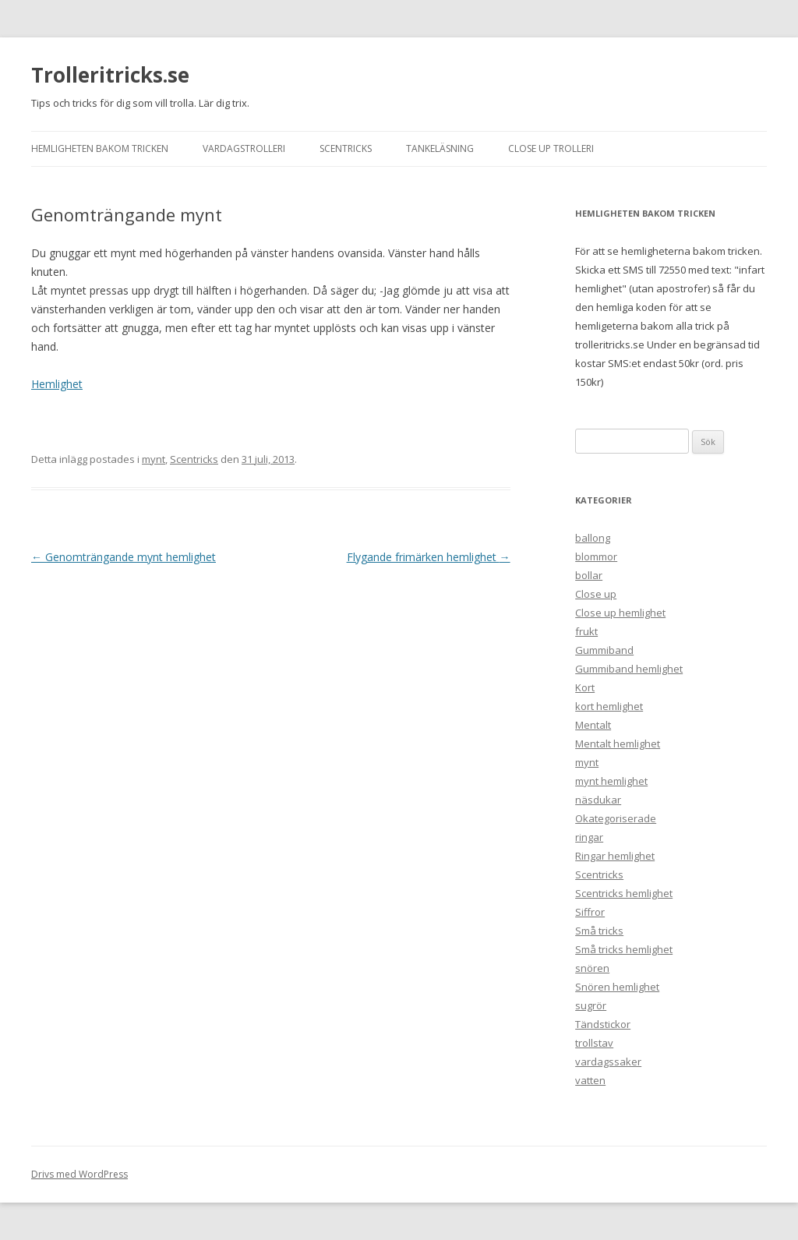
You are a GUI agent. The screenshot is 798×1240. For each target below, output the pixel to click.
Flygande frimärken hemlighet (428, 556)
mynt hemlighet (611, 781)
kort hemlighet (609, 706)
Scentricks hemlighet (624, 893)
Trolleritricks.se (110, 75)
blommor (596, 556)
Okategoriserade (615, 818)
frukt (586, 631)
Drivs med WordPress (79, 1174)
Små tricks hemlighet (624, 949)
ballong (592, 538)
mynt (153, 459)
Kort (585, 687)
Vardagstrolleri (244, 148)
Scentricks (346, 148)
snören (592, 968)
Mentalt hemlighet (617, 744)
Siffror (590, 912)
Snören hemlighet (617, 987)
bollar (588, 575)
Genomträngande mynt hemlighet (123, 556)
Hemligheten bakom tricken (99, 148)
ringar (589, 837)
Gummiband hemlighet (629, 669)
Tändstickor (602, 1024)
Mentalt (593, 725)
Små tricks (599, 931)
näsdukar (598, 800)
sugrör (590, 1005)
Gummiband (604, 650)
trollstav (594, 1043)
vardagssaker (608, 1062)
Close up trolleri (551, 148)
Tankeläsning (440, 148)
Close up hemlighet (620, 613)
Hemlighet (57, 383)
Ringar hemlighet (615, 856)
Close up (595, 594)
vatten (590, 1080)
